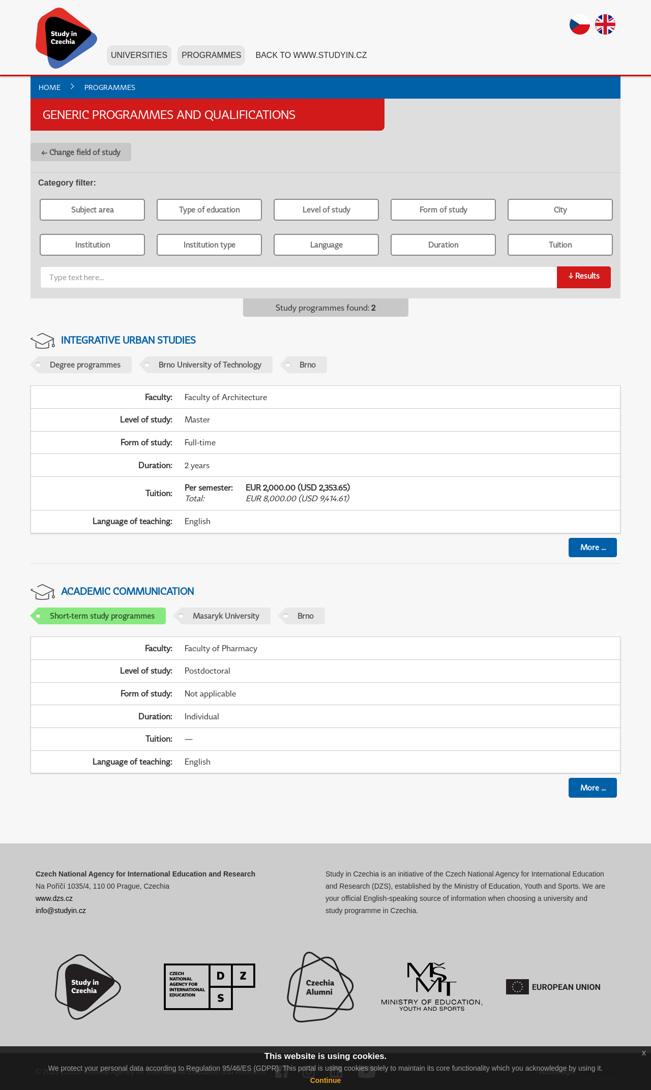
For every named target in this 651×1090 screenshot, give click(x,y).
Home (50, 87)
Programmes (211, 55)
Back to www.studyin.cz (311, 55)
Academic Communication (127, 591)
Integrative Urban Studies (128, 340)
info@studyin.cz (61, 910)
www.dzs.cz (54, 898)
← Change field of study (81, 152)
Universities (139, 55)
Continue (325, 1080)
